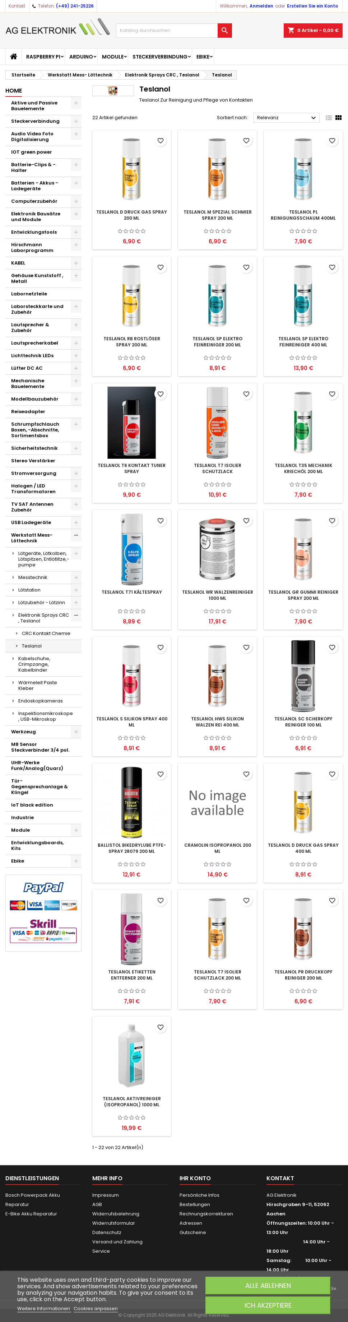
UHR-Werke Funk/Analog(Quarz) (37, 765)
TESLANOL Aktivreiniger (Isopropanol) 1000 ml (132, 1102)
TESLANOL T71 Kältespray (132, 592)
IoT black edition (32, 805)
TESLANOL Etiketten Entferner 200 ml (132, 975)
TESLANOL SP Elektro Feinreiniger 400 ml (303, 342)
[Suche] (174, 30)
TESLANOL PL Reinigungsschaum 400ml (303, 215)
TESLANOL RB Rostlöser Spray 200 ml (131, 342)
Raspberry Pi (43, 56)
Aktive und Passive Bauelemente (34, 105)
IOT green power (31, 152)
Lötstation (29, 590)
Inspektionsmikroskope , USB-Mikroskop (45, 716)
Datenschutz (106, 1232)
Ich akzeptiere (268, 1305)
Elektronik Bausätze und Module (35, 216)
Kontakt (17, 6)
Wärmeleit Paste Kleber (37, 685)
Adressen (191, 1223)
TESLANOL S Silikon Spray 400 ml (131, 722)
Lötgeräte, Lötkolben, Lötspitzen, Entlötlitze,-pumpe (43, 559)
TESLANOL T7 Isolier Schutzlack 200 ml (217, 975)
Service (101, 1251)
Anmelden (261, 6)
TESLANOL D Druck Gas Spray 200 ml (131, 215)
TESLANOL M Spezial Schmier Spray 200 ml (218, 215)
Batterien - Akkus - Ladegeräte (34, 185)
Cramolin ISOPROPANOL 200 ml (217, 848)
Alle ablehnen (268, 1285)
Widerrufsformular (113, 1223)
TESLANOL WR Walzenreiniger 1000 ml (217, 595)
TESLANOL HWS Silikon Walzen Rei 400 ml (217, 722)
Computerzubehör (34, 201)
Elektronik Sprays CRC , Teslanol (43, 618)
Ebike (202, 56)
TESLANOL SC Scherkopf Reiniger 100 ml (303, 722)
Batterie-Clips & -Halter (33, 167)
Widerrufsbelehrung (115, 1213)
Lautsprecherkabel (34, 343)
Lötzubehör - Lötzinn (41, 602)
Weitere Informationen (44, 1308)
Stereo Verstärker (33, 460)
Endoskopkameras (40, 700)
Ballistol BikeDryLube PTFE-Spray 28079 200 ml (132, 848)
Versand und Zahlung (117, 1241)
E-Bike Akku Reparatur (31, 1213)
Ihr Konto (195, 1178)
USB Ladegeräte (31, 522)
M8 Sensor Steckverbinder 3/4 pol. (40, 747)
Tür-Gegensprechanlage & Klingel (39, 786)
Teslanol (32, 646)
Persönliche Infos (199, 1195)
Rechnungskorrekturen (206, 1213)
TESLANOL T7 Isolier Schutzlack (217, 468)
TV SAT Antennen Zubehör (32, 507)
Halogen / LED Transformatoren (33, 488)
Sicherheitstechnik (34, 448)
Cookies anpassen (96, 1308)
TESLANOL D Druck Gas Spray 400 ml (303, 848)
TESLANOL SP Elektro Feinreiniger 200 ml (217, 342)
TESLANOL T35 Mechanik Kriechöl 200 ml (303, 468)
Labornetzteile (29, 293)
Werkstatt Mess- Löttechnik (31, 538)
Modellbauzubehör (35, 399)
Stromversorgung (33, 473)
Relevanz (287, 118)
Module (113, 56)
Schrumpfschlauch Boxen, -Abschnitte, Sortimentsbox (35, 430)
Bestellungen (195, 1204)
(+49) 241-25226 (75, 6)
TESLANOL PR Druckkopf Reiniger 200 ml (303, 975)
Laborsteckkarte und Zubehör (37, 309)
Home (13, 91)
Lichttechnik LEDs (32, 355)
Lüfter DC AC (27, 368)
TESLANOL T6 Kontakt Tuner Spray (132, 468)
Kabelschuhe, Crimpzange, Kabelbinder (34, 664)
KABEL (18, 263)
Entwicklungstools (34, 232)
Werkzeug (23, 731)
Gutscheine (193, 1232)
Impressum (105, 1195)
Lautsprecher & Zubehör (30, 327)
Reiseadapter (28, 411)
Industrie (22, 817)
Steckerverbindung (160, 56)
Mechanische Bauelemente (27, 383)
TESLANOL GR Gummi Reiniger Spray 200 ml (303, 595)
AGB (97, 1204)
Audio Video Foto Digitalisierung (32, 136)
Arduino (81, 56)
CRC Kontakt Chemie (46, 633)
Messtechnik (32, 577)
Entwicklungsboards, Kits (37, 845)
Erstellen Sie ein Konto (312, 6)
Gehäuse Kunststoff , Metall (37, 278)
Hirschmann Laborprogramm (32, 247)
